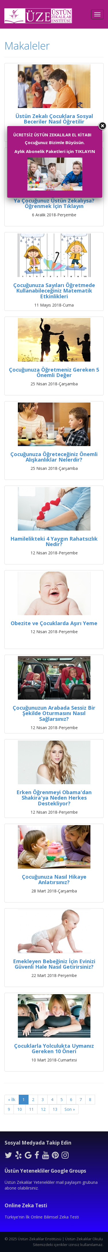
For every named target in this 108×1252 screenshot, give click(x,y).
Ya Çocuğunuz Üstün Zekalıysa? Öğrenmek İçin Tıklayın (54, 203)
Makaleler (27, 46)
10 (19, 1109)
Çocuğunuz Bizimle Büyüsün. (55, 142)
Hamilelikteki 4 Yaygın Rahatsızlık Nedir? (54, 541)
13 (55, 1109)
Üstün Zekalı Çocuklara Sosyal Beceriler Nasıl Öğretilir (54, 119)
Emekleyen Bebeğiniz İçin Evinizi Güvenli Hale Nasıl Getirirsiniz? (54, 964)
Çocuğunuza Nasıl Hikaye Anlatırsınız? (54, 879)
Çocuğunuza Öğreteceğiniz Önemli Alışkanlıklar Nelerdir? (54, 457)
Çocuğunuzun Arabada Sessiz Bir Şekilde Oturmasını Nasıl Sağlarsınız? (54, 713)
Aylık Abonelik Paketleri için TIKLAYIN (54, 151)
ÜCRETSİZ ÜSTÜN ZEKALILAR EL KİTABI (52, 135)
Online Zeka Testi (26, 1205)
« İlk (11, 1099)
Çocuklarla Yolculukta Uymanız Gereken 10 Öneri (54, 1048)
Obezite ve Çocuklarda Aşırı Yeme (54, 623)
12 (43, 1109)
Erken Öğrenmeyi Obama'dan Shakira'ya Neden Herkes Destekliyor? (54, 798)
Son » (70, 1109)
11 (31, 1109)
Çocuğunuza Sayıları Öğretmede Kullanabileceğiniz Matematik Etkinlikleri (54, 291)
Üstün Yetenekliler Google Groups (45, 1170)
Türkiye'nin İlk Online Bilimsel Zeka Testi (42, 1217)
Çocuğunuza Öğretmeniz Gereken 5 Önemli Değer (54, 372)
